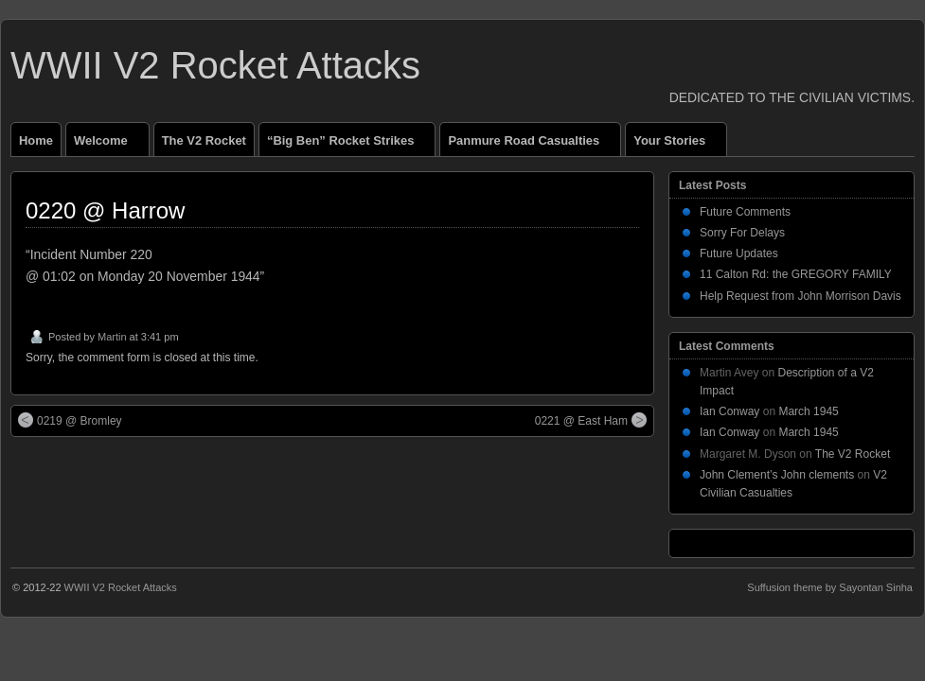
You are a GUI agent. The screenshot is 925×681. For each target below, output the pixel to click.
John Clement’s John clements (777, 474)
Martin (112, 336)
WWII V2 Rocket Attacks (215, 65)
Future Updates (739, 253)
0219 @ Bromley (70, 420)
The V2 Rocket (204, 140)
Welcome (109, 144)
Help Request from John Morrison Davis (800, 296)
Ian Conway (729, 411)
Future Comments (745, 211)
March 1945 (808, 411)
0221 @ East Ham (591, 420)
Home (36, 140)
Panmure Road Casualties (531, 144)
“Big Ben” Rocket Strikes (348, 144)
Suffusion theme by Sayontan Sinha (830, 587)
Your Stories (677, 144)
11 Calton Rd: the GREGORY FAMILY (796, 274)
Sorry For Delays (742, 232)
